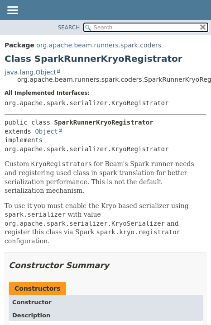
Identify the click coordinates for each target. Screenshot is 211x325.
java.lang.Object (30, 72)
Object (46, 131)
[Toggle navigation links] (12, 11)
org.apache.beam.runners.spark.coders (98, 45)
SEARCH (69, 27)
